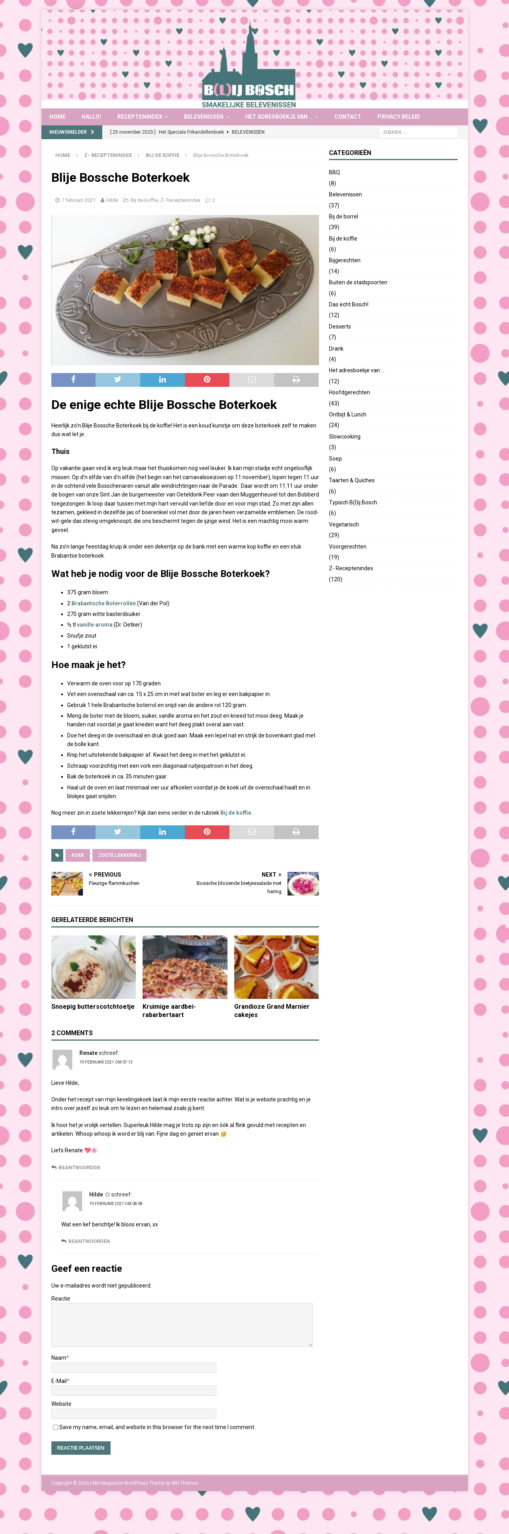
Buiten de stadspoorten (358, 282)
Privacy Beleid (399, 117)
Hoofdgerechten (349, 392)
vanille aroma (95, 624)
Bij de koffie (144, 200)
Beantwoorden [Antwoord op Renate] (79, 1167)
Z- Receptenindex (108, 155)
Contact (347, 117)
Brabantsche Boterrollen (103, 603)
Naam (58, 1358)
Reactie (60, 1298)
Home (57, 117)
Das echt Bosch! (348, 304)
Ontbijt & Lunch (347, 414)
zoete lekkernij (119, 855)
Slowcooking (345, 436)
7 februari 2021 (79, 200)
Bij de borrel (343, 216)
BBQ (334, 172)
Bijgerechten (345, 260)
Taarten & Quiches (352, 480)
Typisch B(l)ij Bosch (353, 502)
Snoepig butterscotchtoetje (93, 1006)
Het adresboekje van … (279, 117)
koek (77, 855)
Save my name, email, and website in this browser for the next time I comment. (157, 1427)
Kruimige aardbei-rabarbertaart (169, 1011)
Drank (336, 348)
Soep (335, 458)
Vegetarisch (344, 524)
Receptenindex (139, 117)
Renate (88, 1053)
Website (61, 1404)
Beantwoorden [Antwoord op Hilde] (89, 1241)
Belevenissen (204, 117)
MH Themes (185, 1483)
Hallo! (91, 117)
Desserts (340, 326)
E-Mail (59, 1381)
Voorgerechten (347, 546)
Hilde (112, 200)
